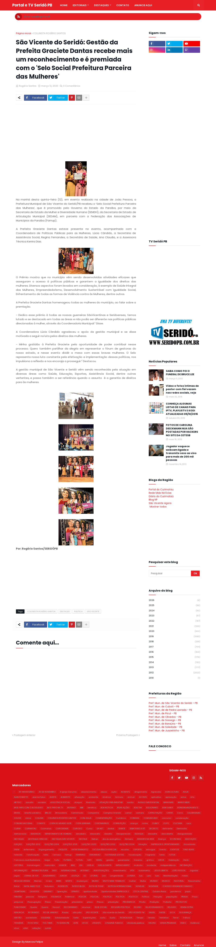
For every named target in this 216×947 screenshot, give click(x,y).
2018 (174, 641)
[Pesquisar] (170, 573)
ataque (78, 802)
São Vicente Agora (160, 503)
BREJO (48, 812)
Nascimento (194, 881)
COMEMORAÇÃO (104, 818)
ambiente (93, 797)
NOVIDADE (153, 886)
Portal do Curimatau (161, 489)
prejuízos (18, 902)
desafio (108, 833)
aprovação (170, 797)
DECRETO (153, 828)
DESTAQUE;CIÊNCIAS (37, 839)
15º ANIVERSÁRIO (26, 791)
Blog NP (153, 499)
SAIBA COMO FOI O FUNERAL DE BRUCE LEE (180, 372)
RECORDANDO (70, 907)
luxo (157, 875)
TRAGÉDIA (18, 922)
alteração (79, 797)
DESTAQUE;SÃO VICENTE (63, 839)
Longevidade (116, 875)
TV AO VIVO (33, 922)
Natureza (49, 886)
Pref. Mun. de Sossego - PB (165, 720)
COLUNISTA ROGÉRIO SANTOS (49, 33)
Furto (56, 860)
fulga (47, 860)
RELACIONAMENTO (154, 907)
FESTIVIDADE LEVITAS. (114, 854)
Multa (143, 881)
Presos (100, 902)
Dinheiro (129, 839)
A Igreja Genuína (68, 791)
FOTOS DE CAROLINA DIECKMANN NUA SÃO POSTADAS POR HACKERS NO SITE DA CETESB (182, 430)
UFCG (85, 922)
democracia (20, 833)
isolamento (144, 870)
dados (111, 828)
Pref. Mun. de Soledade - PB (165, 727)
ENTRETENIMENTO (79, 849)
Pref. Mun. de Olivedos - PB (165, 717)
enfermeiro (29, 849)
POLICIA (82, 896)
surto (102, 917)
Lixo (104, 875)
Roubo (65, 912)
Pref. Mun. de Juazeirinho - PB (167, 730)
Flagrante (150, 854)
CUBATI (155, 823)
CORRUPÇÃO (119, 823)
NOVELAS (140, 886)
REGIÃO (137, 907)
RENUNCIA (19, 912)
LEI (85, 875)
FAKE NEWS (188, 849)
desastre (152, 833)
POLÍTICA (120, 896)
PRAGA (184, 896)
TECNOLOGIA (126, 917)
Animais (119, 797)
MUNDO (153, 881)
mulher (132, 881)
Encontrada (189, 844)
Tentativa (164, 917)
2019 (174, 636)
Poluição (157, 896)
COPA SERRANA (83, 823)
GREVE (161, 860)
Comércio (121, 818)
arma (183, 797)
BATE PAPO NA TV (55, 807)
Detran (95, 839)
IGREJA (90, 865)
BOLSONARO (152, 807)
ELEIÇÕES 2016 (70, 844)
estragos (150, 849)
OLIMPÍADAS (19, 891)
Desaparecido (123, 833)
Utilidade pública (135, 922)
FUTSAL (79, 860)
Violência (194, 922)
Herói (185, 860)
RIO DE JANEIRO (50, 912)
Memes (38, 881)
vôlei (25, 928)
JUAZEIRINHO (49, 875)
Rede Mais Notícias (160, 493)
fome (161, 854)
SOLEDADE (45, 917)
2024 (174, 611)
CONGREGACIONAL (23, 823)
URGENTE (96, 922)
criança (134, 823)
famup (68, 854)
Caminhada (77, 812)
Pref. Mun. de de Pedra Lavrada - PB (170, 710)
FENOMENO (95, 854)
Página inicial (23, 33)
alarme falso (38, 797)
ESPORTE (137, 849)
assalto (29, 802)
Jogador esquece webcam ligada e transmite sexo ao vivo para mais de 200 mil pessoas (181, 453)
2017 (174, 647)
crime (145, 823)
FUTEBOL (68, 860)
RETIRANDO (33, 912)
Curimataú (46, 828)
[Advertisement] (101, 130)
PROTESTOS (181, 902)
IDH (81, 865)
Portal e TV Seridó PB (32, 5)
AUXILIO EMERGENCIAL (148, 802)
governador (123, 860)
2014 (174, 662)
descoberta (167, 833)
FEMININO (80, 854)
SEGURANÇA (185, 912)
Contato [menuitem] (122, 5)
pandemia (175, 891)
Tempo (139, 917)
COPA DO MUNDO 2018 (60, 823)
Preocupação (34, 902)
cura (188, 823)
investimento (119, 870)
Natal (16, 886)
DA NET (100, 828)
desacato (95, 833)
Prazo (194, 896)
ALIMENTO (65, 797)
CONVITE (41, 823)
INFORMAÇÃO (20, 870)
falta (45, 854)
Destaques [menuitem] (101, 5)
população (171, 896)
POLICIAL (94, 896)
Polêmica (69, 896)
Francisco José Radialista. (27, 860)
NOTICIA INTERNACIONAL (119, 886)
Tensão (151, 917)
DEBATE (122, 828)
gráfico (150, 860)
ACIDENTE (125, 791)
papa (187, 891)
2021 (174, 626)
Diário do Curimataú (161, 496)
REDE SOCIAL (101, 907)
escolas (125, 849)
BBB (81, 807)
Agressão (156, 791)
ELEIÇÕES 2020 (89, 844)
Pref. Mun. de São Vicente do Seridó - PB (173, 703)
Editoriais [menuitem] (80, 5)
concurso (166, 818)
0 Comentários (71, 86)
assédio (42, 802)
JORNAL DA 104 (31, 875)
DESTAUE (83, 839)
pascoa (30, 896)
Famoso (57, 854)
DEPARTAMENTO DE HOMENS (58, 833)
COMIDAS (134, 818)
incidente (151, 865)
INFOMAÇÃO (186, 865)
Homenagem (33, 865)
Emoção (143, 844)
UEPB (75, 922)
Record (56, 907)
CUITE (166, 823)
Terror (176, 917)
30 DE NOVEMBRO (47, 791)
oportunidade (90, 891)
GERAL (99, 860)
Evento (163, 849)
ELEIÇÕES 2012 (33, 844)
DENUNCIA (35, 833)
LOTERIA (131, 875)
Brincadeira (61, 812)
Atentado (90, 802)
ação (113, 791)
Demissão (182, 828)
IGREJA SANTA (104, 865)
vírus (16, 928)
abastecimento (88, 791)
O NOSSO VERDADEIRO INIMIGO (177, 886)
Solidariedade (62, 917)
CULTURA (177, 823)
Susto (112, 917)
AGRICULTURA (172, 791)
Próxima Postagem (127, 735)
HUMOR (62, 865)
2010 (174, 678)
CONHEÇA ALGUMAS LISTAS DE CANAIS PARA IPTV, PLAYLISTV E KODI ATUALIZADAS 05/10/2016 (182, 409)
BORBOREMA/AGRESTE (187, 807)
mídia (49, 881)
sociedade (31, 917)
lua (140, 875)
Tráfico (186, 917)
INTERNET (84, 870)
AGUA (185, 791)
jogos (17, 875)
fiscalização (135, 854)
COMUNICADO (150, 818)
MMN (58, 881)
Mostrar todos (158, 506)
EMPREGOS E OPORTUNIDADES (165, 844)
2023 (174, 616)
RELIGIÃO (171, 907)
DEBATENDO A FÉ (137, 828)
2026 (174, 600)
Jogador (194, 870)
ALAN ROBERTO (21, 797)
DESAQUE (139, 833)
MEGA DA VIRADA (22, 881)
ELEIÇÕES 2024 (127, 844)
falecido (18, 854)
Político (145, 896)
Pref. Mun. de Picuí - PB (163, 713)
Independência (168, 865)
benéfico (92, 807)
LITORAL (94, 875)
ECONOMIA (175, 839)
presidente (77, 902)
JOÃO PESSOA (178, 870)
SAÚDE (162, 912)
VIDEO (183, 922)
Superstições (89, 917)
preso (89, 902)
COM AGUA (85, 818)
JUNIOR (63, 875)
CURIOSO (77, 828)
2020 (174, 631)
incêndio (138, 865)
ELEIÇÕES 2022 (108, 844)
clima (28, 818)
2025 (174, 605)
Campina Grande (112, 812)
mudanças (82, 881)
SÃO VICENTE (93, 611)
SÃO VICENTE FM (136, 912)
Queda (33, 907)
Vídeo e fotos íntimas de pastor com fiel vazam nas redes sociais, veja (182, 389)
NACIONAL (179, 881)
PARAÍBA (18, 896)
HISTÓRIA (18, 865)
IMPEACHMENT (122, 865)
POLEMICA (56, 896)
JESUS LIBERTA (161, 870)
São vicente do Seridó (113, 912)
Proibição (154, 902)
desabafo (81, 833)
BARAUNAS (168, 802)
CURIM (17, 828)
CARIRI (169, 812)
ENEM (16, 849)
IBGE (73, 865)
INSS (54, 870)
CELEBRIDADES (193, 812)
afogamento (140, 791)
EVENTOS (174, 849)
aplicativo (156, 797)
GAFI (89, 860)
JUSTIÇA (75, 875)
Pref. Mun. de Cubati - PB (164, 706)
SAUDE (152, 912)
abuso (104, 791)
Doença (162, 839)
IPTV (132, 870)
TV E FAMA (47, 922)
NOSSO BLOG (78, 886)
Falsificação (33, 854)
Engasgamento (46, 849)
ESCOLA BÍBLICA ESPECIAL (104, 849)
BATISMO (71, 807)
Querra (44, 907)
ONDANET (47, 891)
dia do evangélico (111, 839)
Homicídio (49, 865)
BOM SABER (167, 807)
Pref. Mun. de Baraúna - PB (165, 723)
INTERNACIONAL (68, 870)
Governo (138, 860)
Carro (180, 812)
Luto (149, 875)
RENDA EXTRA (186, 907)
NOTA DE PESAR (96, 886)
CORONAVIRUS (102, 823)
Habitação (174, 860)
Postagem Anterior (25, 735)
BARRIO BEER (184, 802)
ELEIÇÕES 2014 (52, 844)
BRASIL (17, 812)
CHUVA (17, 818)
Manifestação (170, 875)
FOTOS (172, 854)
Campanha (93, 812)
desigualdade (184, 833)
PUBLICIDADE (20, 907)
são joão (77, 912)
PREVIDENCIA (129, 902)
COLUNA (39, 818)
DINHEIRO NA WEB (145, 839)
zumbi (48, 928)
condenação (182, 818)
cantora (140, 812)
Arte (192, 797)
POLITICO (133, 896)
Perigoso (42, 896)
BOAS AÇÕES (123, 807)
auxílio (130, 802)
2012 (174, 673)
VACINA (152, 922)
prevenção (113, 902)
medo (185, 875)
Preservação (61, 902)
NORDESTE (63, 886)
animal (131, 797)
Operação (62, 891)
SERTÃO (17, 917)
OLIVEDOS (34, 891)
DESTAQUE (65, 611)
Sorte (75, 917)
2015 (174, 657)
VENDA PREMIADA (168, 922)
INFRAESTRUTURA (40, 870)
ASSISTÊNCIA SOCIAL (60, 802)
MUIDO (95, 881)
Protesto (167, 902)
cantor (128, 812)
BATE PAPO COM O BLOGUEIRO (28, 807)
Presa (48, 902)
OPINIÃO (75, 891)
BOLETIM (138, 807)
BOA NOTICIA (107, 807)
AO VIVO (143, 797)
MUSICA (166, 881)
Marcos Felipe (34, 942)
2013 (174, 667)
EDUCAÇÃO (190, 839)
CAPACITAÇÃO (155, 812)
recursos (86, 907)
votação (36, 928)
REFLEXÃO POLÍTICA (120, 907)
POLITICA (78, 611)
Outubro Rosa (159, 891)
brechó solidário (33, 812)
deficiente (167, 828)
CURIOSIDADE (62, 828)
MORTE (69, 881)
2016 (174, 652)
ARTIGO (17, 802)
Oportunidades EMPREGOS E (115, 891)
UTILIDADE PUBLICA (114, 922)
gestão (110, 860)
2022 (174, 621)
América (106, 797)
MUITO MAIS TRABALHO (114, 881)
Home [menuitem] (63, 5)
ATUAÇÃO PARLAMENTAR (111, 802)
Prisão (142, 902)
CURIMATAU (30, 828)
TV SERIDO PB (63, 922)
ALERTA (53, 797)
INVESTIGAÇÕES (101, 870)
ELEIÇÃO (18, 844)
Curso (89, 828)
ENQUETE (63, 849)
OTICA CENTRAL (140, 891)
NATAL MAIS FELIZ (32, 886)
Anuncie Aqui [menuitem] (143, 5)
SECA (172, 912)
